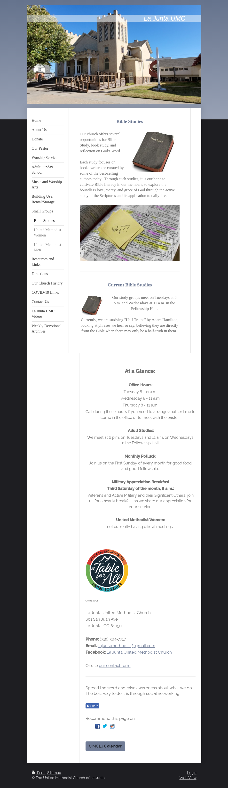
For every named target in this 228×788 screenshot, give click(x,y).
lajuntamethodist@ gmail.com (126, 645)
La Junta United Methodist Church (139, 652)
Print (39, 773)
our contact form (115, 665)
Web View (188, 778)
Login (192, 773)
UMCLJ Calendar (105, 746)
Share (92, 706)
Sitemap (54, 773)
